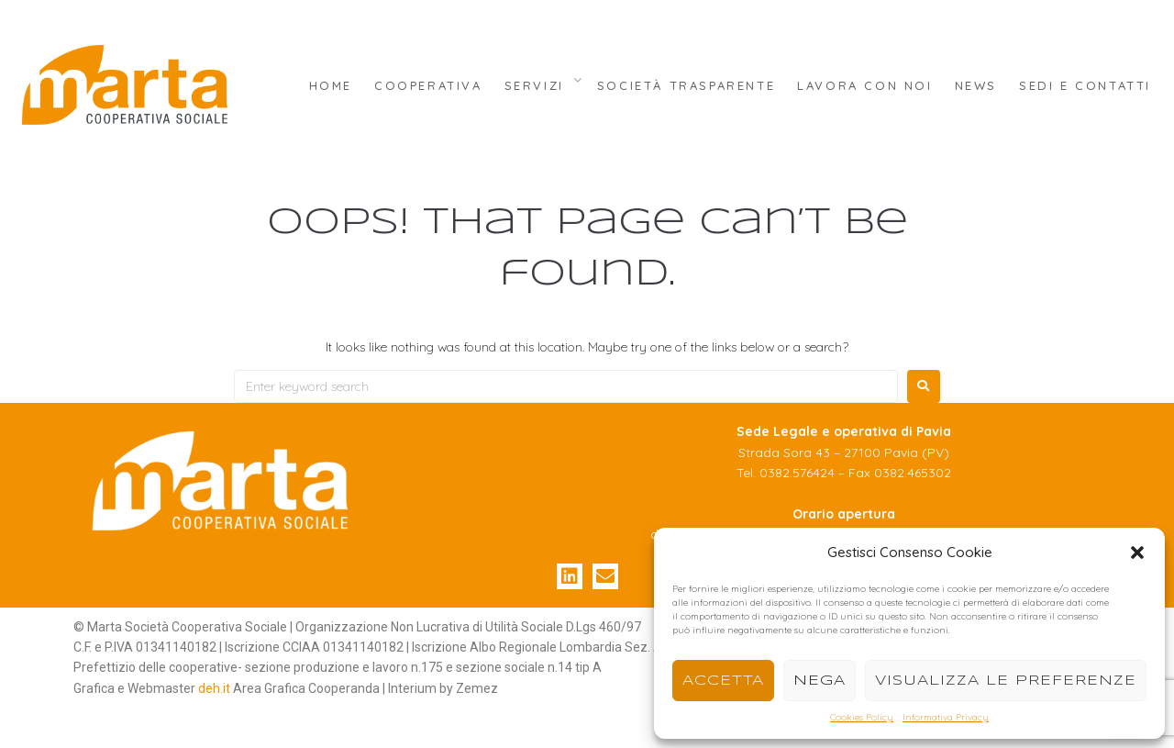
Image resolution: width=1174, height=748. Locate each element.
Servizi (534, 85)
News (976, 85)
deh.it (214, 688)
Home (330, 85)
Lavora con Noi (864, 85)
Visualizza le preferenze (1005, 681)
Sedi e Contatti (1085, 85)
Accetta (723, 681)
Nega (819, 681)
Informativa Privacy (946, 717)
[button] (1137, 552)
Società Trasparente (686, 85)
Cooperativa (428, 85)
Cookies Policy (861, 717)
